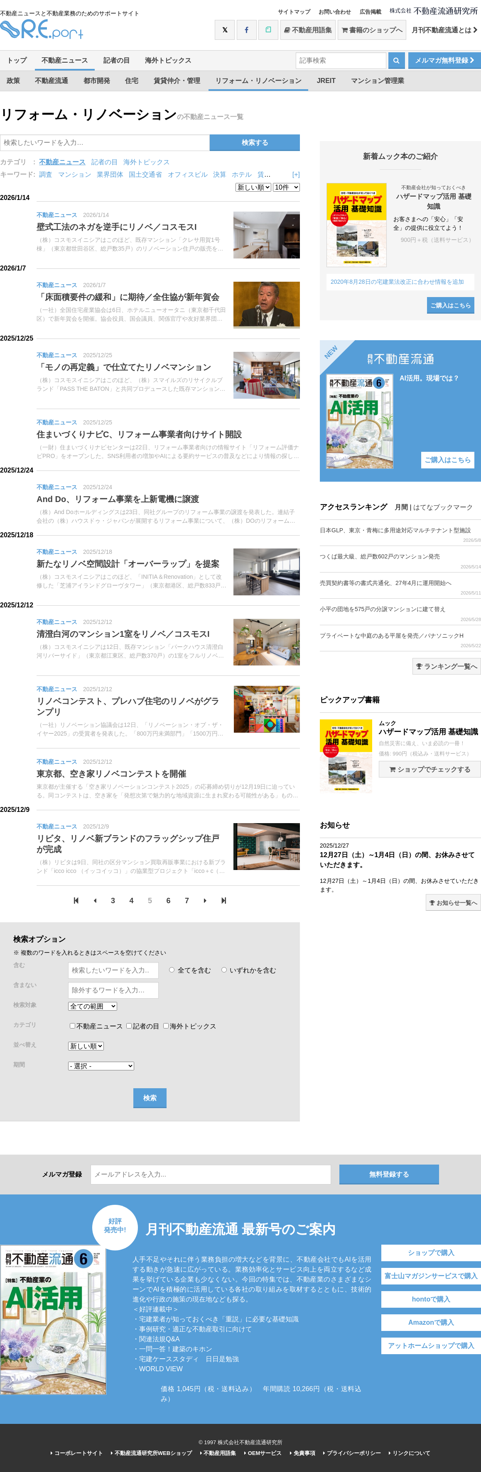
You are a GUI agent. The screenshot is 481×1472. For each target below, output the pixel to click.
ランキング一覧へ (446, 666)
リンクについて (409, 1453)
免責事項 (302, 1453)
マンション (74, 174)
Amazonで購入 (431, 1322)
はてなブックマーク (443, 507)
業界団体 (110, 174)
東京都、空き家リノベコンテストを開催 (111, 773)
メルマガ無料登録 (444, 60)
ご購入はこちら (450, 305)
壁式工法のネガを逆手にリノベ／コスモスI (117, 227)
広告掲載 (370, 12)
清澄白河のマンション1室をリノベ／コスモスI (123, 634)
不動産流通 (51, 80)
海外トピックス (168, 60)
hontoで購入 (431, 1299)
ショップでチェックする (429, 769)
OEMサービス (263, 1453)
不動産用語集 (308, 30)
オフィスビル (188, 174)
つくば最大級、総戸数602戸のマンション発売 (400, 561)
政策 (13, 80)
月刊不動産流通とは (445, 30)
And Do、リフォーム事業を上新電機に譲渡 (118, 499)
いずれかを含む (248, 970)
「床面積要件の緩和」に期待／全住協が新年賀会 (128, 297)
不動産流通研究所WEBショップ (151, 1453)
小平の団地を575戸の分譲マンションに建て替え (400, 614)
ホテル (242, 174)
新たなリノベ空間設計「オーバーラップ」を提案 (128, 563)
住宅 (131, 80)
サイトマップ (294, 12)
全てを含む (190, 970)
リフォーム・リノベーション (258, 80)
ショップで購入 (431, 1252)
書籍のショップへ (371, 30)
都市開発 (96, 80)
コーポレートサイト (77, 1453)
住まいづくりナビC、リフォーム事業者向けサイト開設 (139, 434)
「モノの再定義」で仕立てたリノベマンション (124, 367)
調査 (45, 174)
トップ (17, 60)
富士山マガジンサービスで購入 (431, 1275)
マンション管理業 (377, 80)
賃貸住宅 (271, 174)
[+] (296, 174)
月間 (401, 507)
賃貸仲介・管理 (177, 80)
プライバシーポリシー (352, 1453)
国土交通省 (145, 174)
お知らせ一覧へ (453, 902)
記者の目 (116, 60)
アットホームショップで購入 (431, 1345)
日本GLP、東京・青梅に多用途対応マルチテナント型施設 (400, 535)
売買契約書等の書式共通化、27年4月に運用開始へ (400, 588)
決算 (219, 174)
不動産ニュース (65, 60)
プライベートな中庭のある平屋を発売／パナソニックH (400, 640)
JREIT (326, 80)
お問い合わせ (335, 12)
